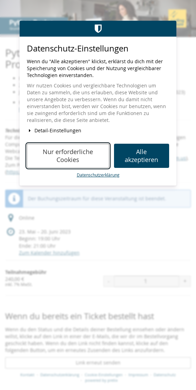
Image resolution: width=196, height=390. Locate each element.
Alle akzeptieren (141, 156)
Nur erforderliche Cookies (68, 156)
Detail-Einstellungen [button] (54, 130)
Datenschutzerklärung (98, 175)
